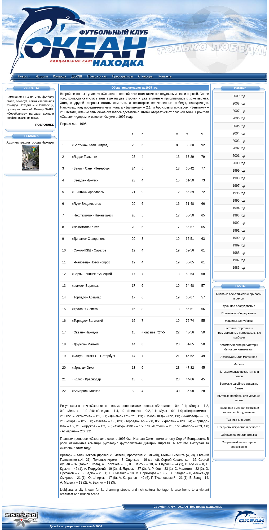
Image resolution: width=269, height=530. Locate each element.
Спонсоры (145, 76)
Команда (59, 76)
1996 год (238, 193)
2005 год (238, 126)
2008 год (238, 103)
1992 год (238, 223)
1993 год (238, 215)
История (42, 76)
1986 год (238, 268)
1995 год (238, 200)
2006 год (238, 118)
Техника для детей (238, 419)
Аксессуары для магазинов (239, 356)
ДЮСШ (76, 76)
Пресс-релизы (122, 76)
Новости (24, 76)
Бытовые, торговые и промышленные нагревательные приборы (239, 333)
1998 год (238, 178)
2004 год (238, 133)
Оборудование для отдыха (239, 434)
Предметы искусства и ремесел (238, 427)
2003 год (238, 141)
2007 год (238, 111)
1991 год (238, 230)
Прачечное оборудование (239, 313)
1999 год (238, 170)
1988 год (238, 253)
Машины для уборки (239, 320)
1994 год (238, 208)
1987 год (238, 260)
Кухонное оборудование (238, 305)
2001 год (238, 156)
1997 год (238, 186)
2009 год (238, 96)
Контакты (165, 76)
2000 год (238, 163)
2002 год (238, 148)
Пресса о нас (97, 76)
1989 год (238, 245)
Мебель (238, 364)
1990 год (238, 238)
